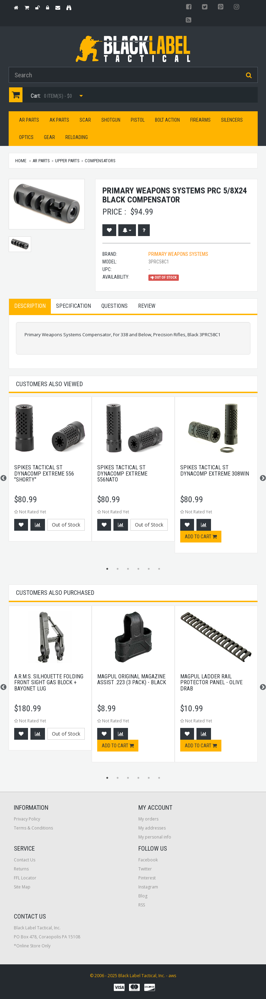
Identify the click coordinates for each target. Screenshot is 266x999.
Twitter (145, 869)
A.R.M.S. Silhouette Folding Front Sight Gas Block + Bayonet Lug (48, 682)
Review (146, 306)
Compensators (100, 160)
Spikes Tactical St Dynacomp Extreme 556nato (122, 473)
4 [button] (138, 568)
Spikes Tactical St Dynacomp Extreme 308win (214, 470)
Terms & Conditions (33, 828)
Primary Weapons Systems (178, 254)
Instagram (148, 887)
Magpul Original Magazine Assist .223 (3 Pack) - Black (131, 679)
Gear (49, 137)
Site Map (22, 887)
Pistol (138, 120)
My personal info (154, 837)
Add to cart (201, 536)
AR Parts (29, 120)
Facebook (148, 860)
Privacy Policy (27, 819)
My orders (148, 819)
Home (20, 160)
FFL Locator (25, 878)
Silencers (232, 120)
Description (30, 306)
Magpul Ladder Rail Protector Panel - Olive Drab (211, 682)
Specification (73, 306)
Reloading (76, 137)
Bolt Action (167, 120)
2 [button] (117, 568)
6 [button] (159, 568)
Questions (114, 306)
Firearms (200, 120)
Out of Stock (66, 524)
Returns (21, 869)
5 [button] (148, 568)
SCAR (85, 120)
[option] (50, 472)
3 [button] (128, 568)
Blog (142, 896)
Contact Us (24, 860)
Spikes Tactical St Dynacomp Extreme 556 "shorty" (44, 473)
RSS (141, 905)
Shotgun (110, 120)
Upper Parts (67, 160)
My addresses (152, 828)
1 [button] (107, 568)
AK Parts (59, 120)
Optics (26, 137)
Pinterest (147, 878)
